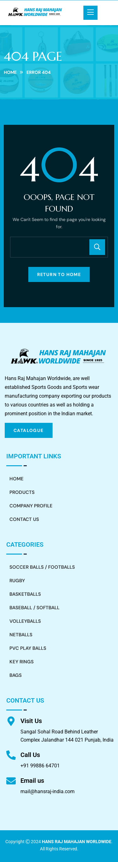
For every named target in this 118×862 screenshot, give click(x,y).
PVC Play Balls (27, 648)
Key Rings (21, 662)
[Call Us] (11, 755)
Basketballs (25, 594)
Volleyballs (25, 621)
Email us (32, 780)
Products (22, 492)
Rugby (17, 580)
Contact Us (24, 519)
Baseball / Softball (34, 608)
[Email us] (11, 781)
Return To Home (59, 274)
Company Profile (31, 506)
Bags (15, 675)
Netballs (20, 635)
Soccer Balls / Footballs (42, 567)
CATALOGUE (29, 430)
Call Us (30, 755)
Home (10, 72)
